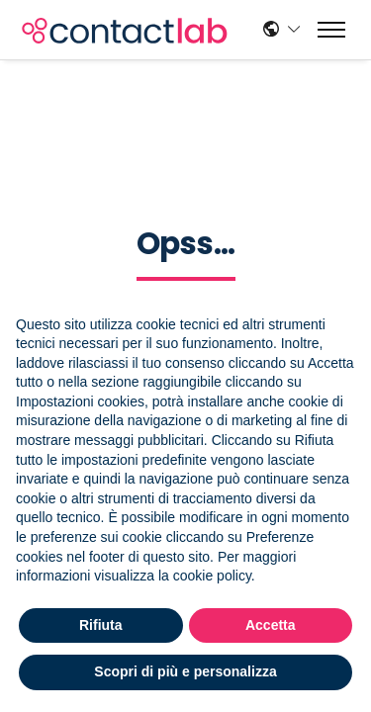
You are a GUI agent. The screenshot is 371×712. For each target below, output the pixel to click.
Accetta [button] (270, 625)
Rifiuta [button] (101, 625)
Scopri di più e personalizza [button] (185, 671)
